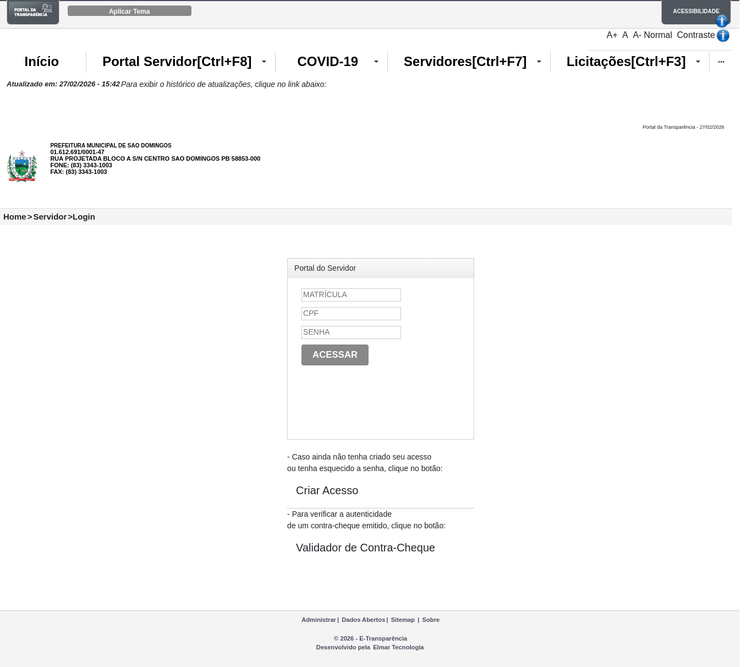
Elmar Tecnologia (398, 647)
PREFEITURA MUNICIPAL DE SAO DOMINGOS (110, 146)
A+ (612, 35)
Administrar (318, 619)
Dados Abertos (363, 619)
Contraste (696, 35)
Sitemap (403, 619)
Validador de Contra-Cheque (365, 548)
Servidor (50, 216)
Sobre (431, 619)
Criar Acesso (327, 490)
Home (14, 216)
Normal (658, 35)
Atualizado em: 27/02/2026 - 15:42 (63, 84)
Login (84, 216)
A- (637, 35)
